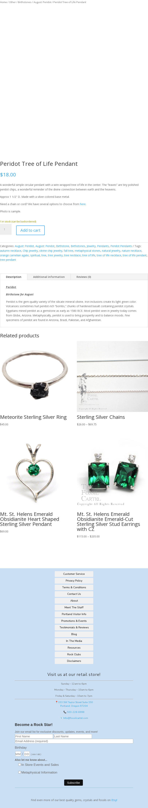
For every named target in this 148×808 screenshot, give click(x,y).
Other (12, 2)
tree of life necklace (109, 255)
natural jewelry (111, 250)
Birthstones (24, 2)
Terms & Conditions (74, 587)
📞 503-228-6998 (73, 712)
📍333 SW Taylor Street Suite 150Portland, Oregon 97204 (74, 704)
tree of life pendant (135, 255)
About (74, 601)
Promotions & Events (74, 621)
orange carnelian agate (14, 255)
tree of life (88, 255)
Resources (74, 648)
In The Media (74, 641)
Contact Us (74, 594)
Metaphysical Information (39, 772)
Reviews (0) (84, 277)
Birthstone (62, 246)
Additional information (49, 277)
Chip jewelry (30, 250)
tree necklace (72, 255)
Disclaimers (74, 661)
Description (13, 277)
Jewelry (91, 246)
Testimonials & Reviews (74, 627)
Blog (74, 634)
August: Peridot (42, 2)
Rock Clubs (74, 654)
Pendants (103, 246)
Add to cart (30, 230)
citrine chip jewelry (50, 250)
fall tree (68, 250)
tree (43, 255)
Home (3, 2)
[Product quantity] (6, 229)
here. (83, 204)
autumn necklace (10, 250)
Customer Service (74, 574)
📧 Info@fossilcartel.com (74, 718)
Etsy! (114, 800)
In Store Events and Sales (40, 765)
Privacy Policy (74, 581)
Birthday (21, 747)
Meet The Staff (74, 607)
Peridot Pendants (121, 246)
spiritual (35, 255)
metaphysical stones (87, 250)
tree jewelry (55, 255)
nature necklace (131, 250)
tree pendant (8, 260)
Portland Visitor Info (74, 614)
